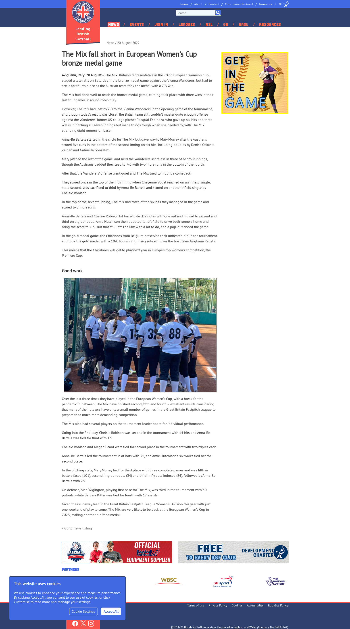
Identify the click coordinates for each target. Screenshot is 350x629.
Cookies (237, 605)
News (113, 24)
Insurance (265, 4)
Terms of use (195, 605)
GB (225, 24)
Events (137, 24)
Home (184, 4)
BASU (244, 24)
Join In (161, 24)
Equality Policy (278, 605)
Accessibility (255, 605)
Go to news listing (77, 528)
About (198, 4)
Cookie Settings (83, 611)
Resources (270, 24)
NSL (209, 24)
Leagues (187, 24)
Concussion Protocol (239, 4)
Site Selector (283, 4)
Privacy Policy (218, 605)
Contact (213, 4)
